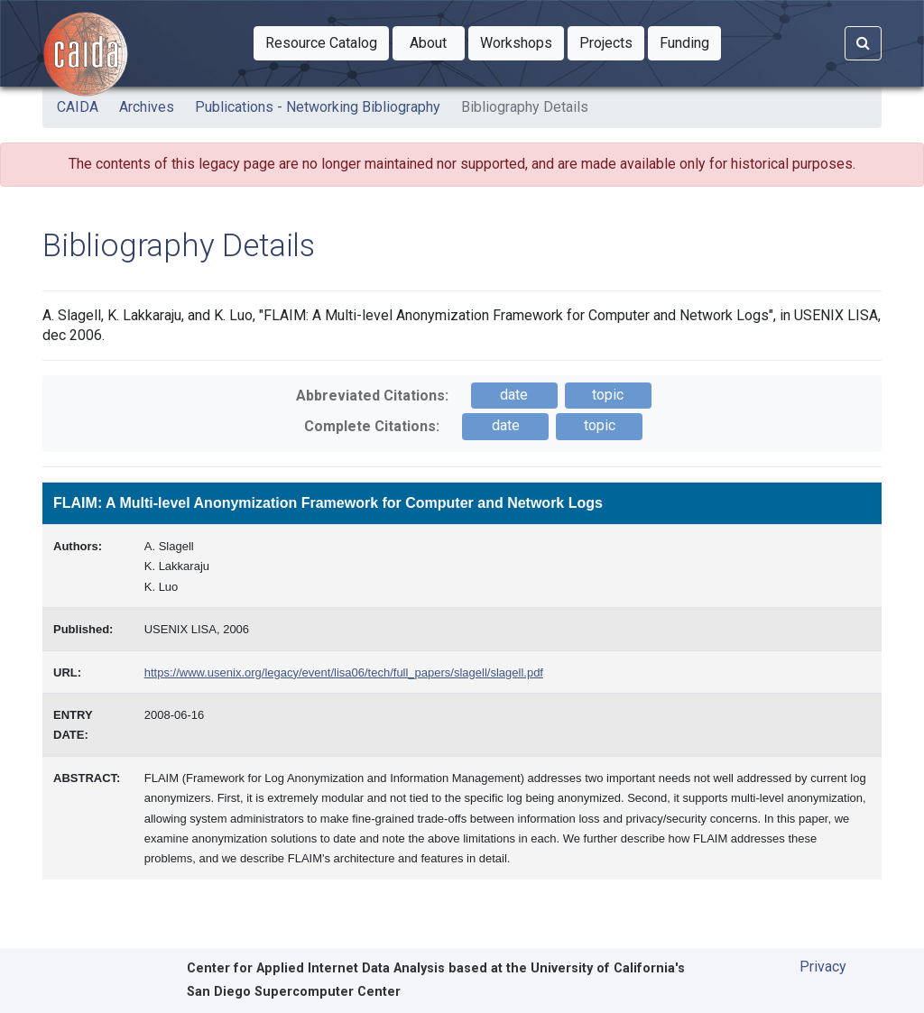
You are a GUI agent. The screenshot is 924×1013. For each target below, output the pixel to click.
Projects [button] (611, 41)
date (514, 394)
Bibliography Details (524, 106)
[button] (321, 43)
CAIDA (77, 106)
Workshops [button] (522, 41)
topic (608, 394)
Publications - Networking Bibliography (317, 106)
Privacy (822, 966)
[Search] (863, 43)
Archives (146, 106)
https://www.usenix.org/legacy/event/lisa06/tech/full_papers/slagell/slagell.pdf (343, 672)
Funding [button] (690, 41)
